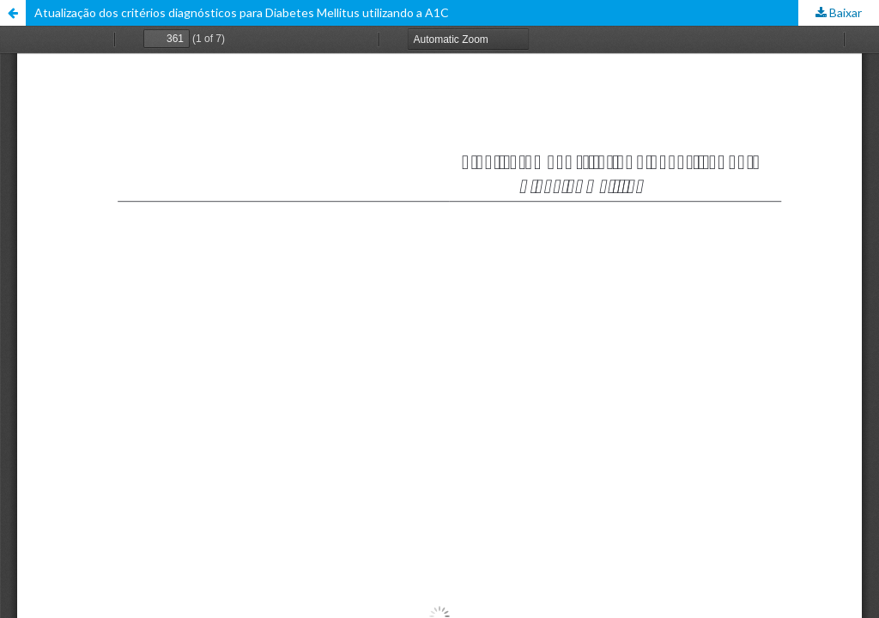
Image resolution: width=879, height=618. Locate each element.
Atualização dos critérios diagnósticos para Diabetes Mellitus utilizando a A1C (241, 12)
